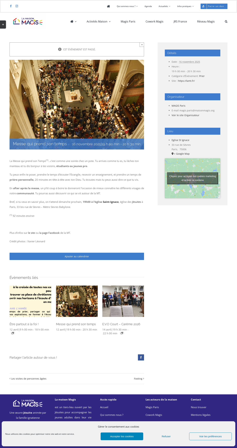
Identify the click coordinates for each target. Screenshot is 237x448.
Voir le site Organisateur (185, 115)
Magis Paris (152, 407)
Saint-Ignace (111, 201)
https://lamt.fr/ (186, 80)
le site (31, 232)
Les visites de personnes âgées (28, 378)
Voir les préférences (210, 436)
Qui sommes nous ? (111, 414)
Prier (202, 76)
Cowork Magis (154, 414)
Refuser (166, 436)
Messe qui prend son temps (76, 324)
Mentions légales (200, 414)
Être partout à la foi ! (24, 324)
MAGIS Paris (178, 105)
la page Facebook (49, 232)
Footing (138, 378)
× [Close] (142, 44)
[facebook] (11, 6)
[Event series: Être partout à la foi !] (13, 333)
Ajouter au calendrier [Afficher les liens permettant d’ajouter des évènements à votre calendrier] (77, 256)
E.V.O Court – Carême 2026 (121, 324)
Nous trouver (198, 407)
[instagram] (16, 6)
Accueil (104, 407)
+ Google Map (182, 153)
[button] (226, 21)
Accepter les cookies (122, 436)
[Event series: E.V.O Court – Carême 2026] (122, 333)
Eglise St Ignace (180, 140)
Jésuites (136, 201)
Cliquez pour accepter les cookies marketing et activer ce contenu (192, 178)
